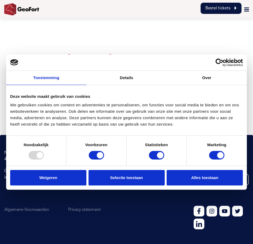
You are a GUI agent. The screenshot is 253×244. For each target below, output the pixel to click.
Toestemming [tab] (46, 77)
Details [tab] (126, 77)
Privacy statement (84, 210)
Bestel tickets (221, 8)
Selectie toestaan (126, 177)
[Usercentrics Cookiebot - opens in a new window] (219, 62)
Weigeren (48, 177)
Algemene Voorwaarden (26, 210)
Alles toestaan (204, 177)
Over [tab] (207, 77)
